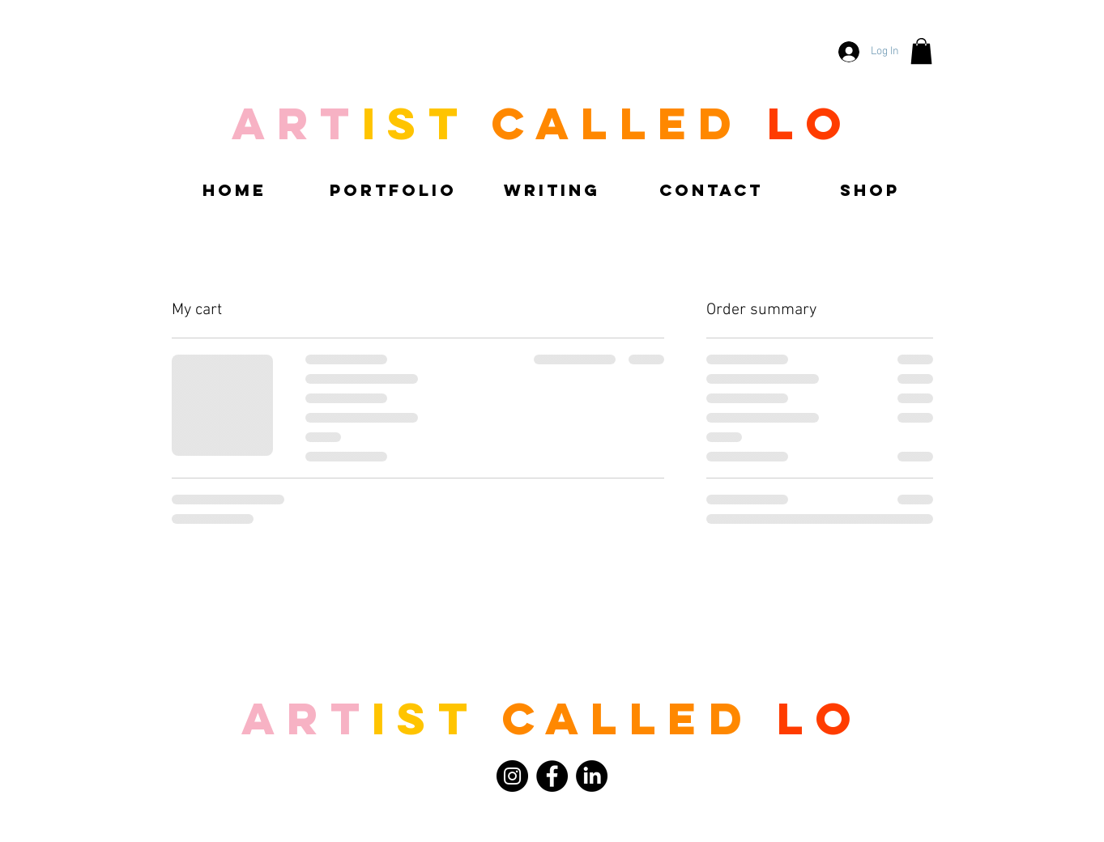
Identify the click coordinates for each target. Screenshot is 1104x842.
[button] (921, 51)
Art (306, 718)
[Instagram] (512, 776)
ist (425, 718)
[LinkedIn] (591, 776)
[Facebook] (552, 776)
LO (820, 718)
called (627, 718)
